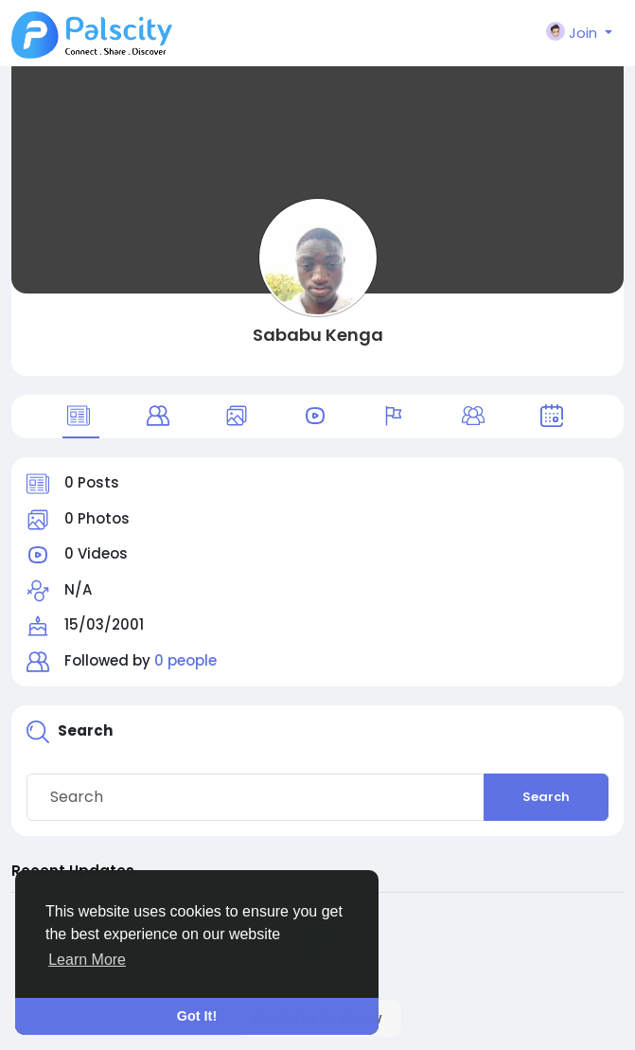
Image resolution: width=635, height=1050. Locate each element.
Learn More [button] (87, 960)
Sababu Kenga (318, 335)
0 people (185, 660)
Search (546, 797)
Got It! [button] (197, 1015)
